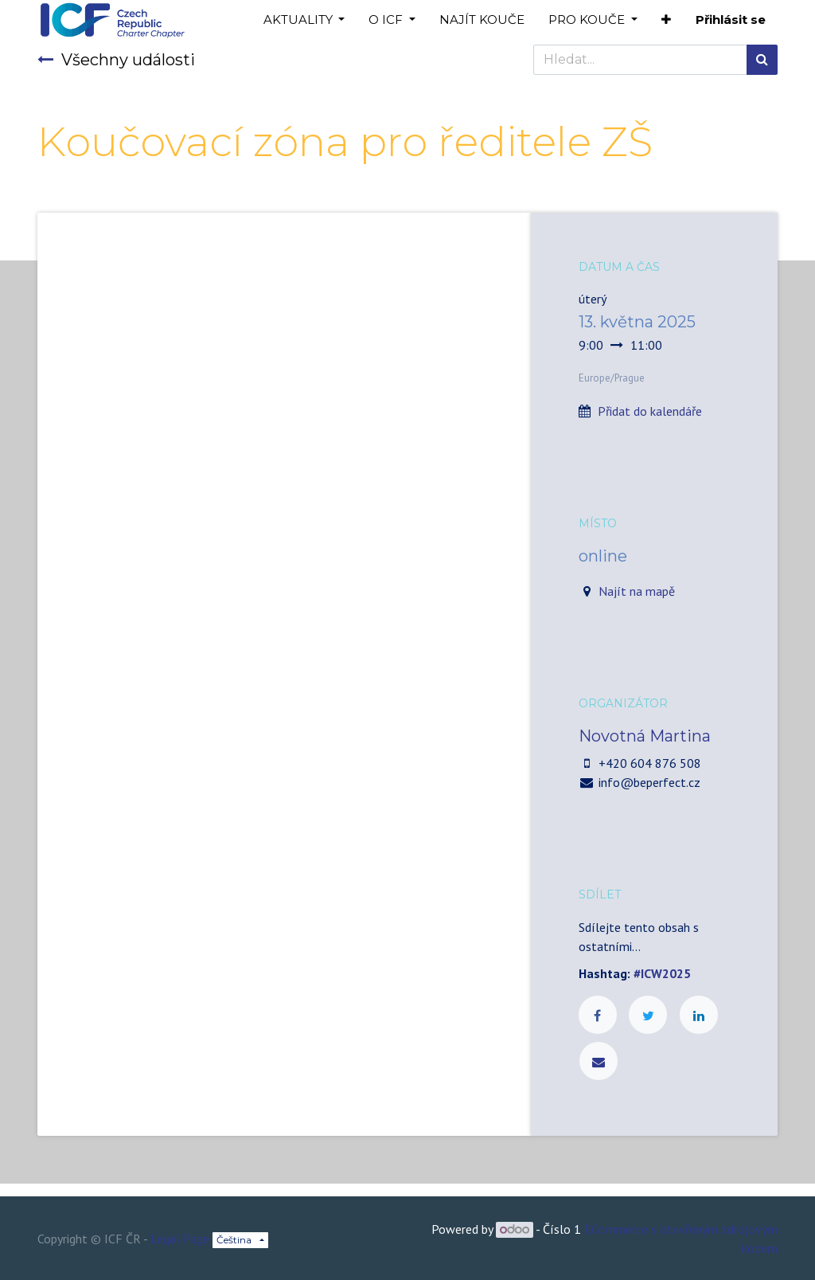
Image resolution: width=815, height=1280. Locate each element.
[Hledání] (762, 60)
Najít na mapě (637, 591)
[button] (666, 20)
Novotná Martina (645, 736)
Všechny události (116, 59)
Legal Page (179, 1239)
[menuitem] (481, 20)
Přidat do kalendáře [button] (650, 411)
